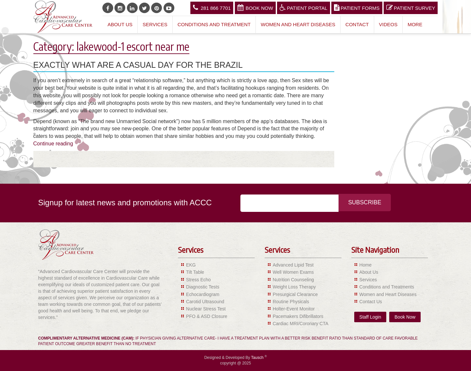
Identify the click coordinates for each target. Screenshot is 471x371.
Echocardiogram (202, 294)
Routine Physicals (291, 301)
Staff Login (370, 317)
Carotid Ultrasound (205, 301)
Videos (388, 24)
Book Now (255, 7)
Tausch (258, 357)
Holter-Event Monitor (294, 308)
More (415, 24)
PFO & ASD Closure (206, 316)
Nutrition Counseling (293, 279)
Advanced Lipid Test (293, 265)
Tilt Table (195, 272)
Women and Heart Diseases (298, 24)
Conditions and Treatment (214, 24)
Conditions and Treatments (386, 286)
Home (365, 265)
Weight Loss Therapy (294, 286)
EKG (191, 265)
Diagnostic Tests (202, 286)
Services (155, 24)
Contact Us (370, 301)
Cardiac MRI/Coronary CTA (300, 323)
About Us (120, 24)
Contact (357, 24)
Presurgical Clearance (295, 294)
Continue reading (53, 143)
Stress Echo (198, 279)
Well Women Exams (293, 272)
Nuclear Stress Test (206, 308)
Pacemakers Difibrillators (298, 316)
